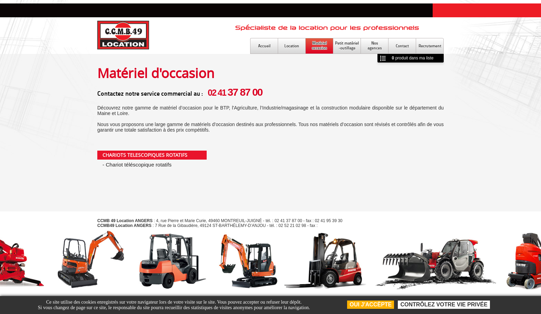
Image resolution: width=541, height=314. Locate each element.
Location (291, 46)
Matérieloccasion (319, 45)
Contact (402, 46)
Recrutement (430, 46)
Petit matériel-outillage (347, 45)
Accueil (264, 46)
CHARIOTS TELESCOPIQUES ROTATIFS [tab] (144, 155)
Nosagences (374, 45)
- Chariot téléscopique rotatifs (136, 165)
